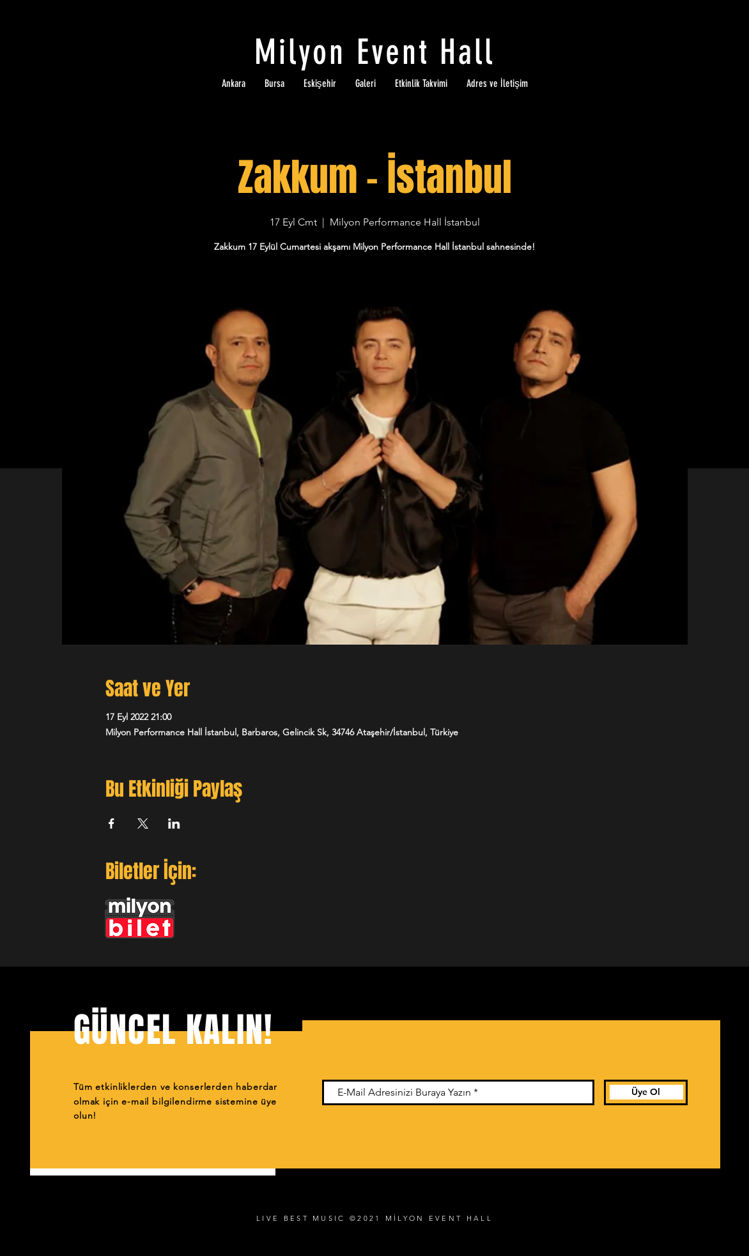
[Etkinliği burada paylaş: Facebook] (111, 823)
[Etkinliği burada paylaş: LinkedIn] (174, 823)
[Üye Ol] (646, 1092)
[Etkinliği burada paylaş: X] (143, 823)
